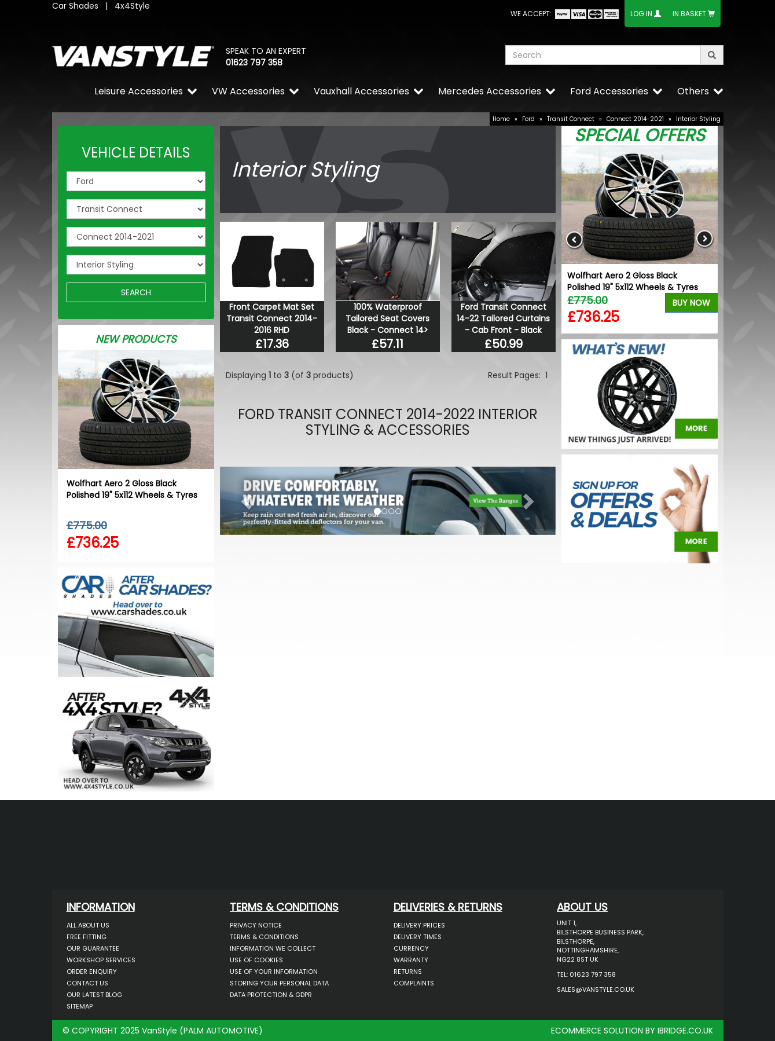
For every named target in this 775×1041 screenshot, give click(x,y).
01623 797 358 (254, 62)
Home (501, 119)
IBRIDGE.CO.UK (685, 1030)
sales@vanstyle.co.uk (595, 989)
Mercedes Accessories (489, 91)
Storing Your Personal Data (279, 983)
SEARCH (136, 292)
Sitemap (80, 1006)
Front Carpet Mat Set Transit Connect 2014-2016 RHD (271, 318)
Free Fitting (86, 936)
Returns (408, 971)
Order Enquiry (92, 971)
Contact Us (87, 983)
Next (705, 239)
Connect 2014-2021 (635, 119)
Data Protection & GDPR (271, 994)
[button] (245, 498)
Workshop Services (101, 960)
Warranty (411, 960)
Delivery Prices (419, 925)
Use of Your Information (274, 971)
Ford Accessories (609, 91)
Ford (528, 119)
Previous (574, 239)
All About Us (88, 925)
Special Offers (639, 135)
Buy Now (691, 303)
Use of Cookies (256, 960)
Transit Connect (570, 119)
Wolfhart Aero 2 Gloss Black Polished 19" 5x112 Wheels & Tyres (132, 489)
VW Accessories (248, 91)
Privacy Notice (256, 925)
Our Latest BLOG (94, 994)
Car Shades (75, 6)
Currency (411, 948)
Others (693, 91)
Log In (641, 14)
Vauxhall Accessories (361, 91)
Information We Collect (272, 948)
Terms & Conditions (264, 936)
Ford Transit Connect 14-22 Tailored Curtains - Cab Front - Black (503, 318)
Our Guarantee (93, 948)
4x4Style (132, 6)
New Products (136, 339)
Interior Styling (698, 119)
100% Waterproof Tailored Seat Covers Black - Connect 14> (387, 318)
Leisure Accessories (138, 91)
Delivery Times (418, 936)
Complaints (414, 983)
